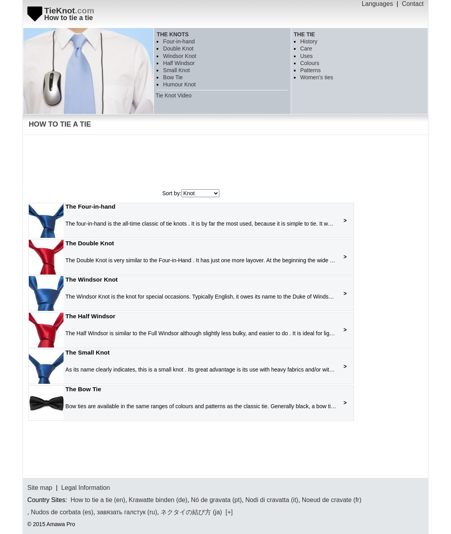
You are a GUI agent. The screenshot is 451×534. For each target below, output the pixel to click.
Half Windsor (179, 63)
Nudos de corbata (55, 512)
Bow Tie (173, 77)
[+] (228, 512)
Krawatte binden (151, 500)
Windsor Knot (179, 56)
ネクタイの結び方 (186, 512)
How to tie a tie (91, 500)
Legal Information (85, 487)
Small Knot (176, 70)
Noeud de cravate (327, 500)
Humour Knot (179, 84)
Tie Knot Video (173, 95)
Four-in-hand (179, 41)
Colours (309, 63)
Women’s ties (316, 77)
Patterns (310, 70)
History (309, 41)
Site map (39, 487)
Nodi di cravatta (267, 500)
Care (306, 48)
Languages (377, 3)
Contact (413, 3)
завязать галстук (121, 512)
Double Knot (178, 48)
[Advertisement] (170, 164)
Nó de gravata (211, 500)
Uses (306, 56)
